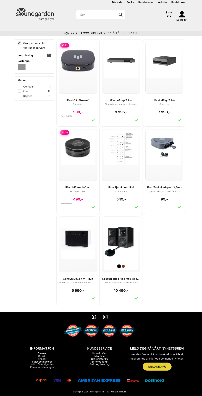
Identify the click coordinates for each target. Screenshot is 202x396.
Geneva (28, 86)
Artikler (162, 2)
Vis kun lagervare (34, 47)
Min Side (99, 356)
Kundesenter (146, 2)
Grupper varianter (34, 43)
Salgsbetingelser (42, 361)
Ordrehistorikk (99, 358)
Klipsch (28, 96)
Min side (117, 2)
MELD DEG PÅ (157, 366)
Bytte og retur (99, 361)
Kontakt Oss (99, 353)
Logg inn (181, 19)
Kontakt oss (178, 2)
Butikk (130, 2)
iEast (26, 91)
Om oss (42, 353)
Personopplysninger (42, 367)
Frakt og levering (99, 364)
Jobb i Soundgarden (42, 364)
